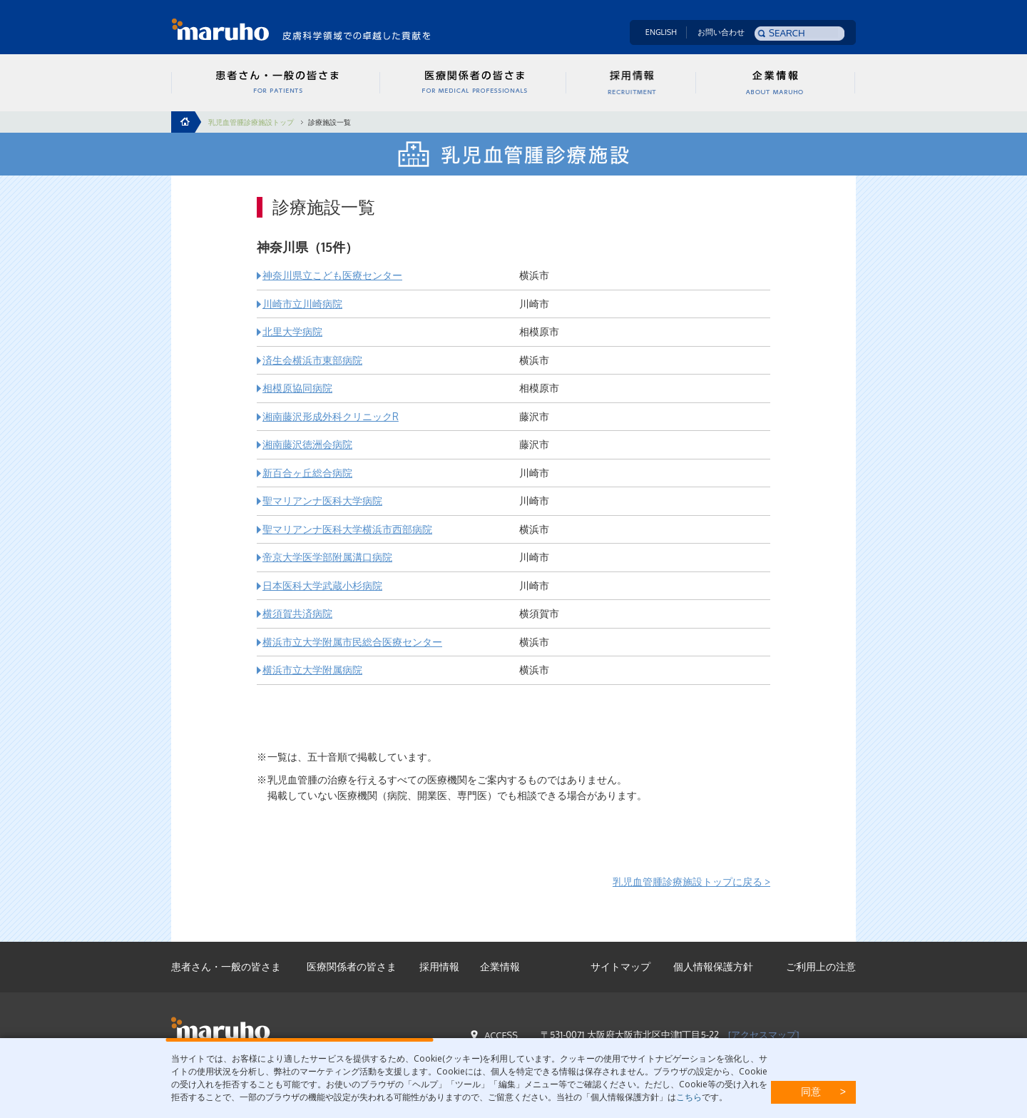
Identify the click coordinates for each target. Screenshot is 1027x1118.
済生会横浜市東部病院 (312, 360)
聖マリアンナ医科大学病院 (322, 500)
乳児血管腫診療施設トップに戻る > (691, 881)
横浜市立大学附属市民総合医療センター (352, 642)
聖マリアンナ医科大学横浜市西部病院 (347, 529)
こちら (689, 1097)
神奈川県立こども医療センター (332, 275)
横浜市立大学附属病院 (312, 670)
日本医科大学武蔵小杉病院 (322, 585)
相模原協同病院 (297, 388)
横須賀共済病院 (297, 613)
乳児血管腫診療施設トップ (251, 122)
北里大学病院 (292, 331)
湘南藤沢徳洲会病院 (307, 444)
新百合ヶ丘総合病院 (307, 473)
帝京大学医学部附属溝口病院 (327, 557)
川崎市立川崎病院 (302, 304)
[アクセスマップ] (763, 1034)
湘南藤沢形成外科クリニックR (330, 416)
